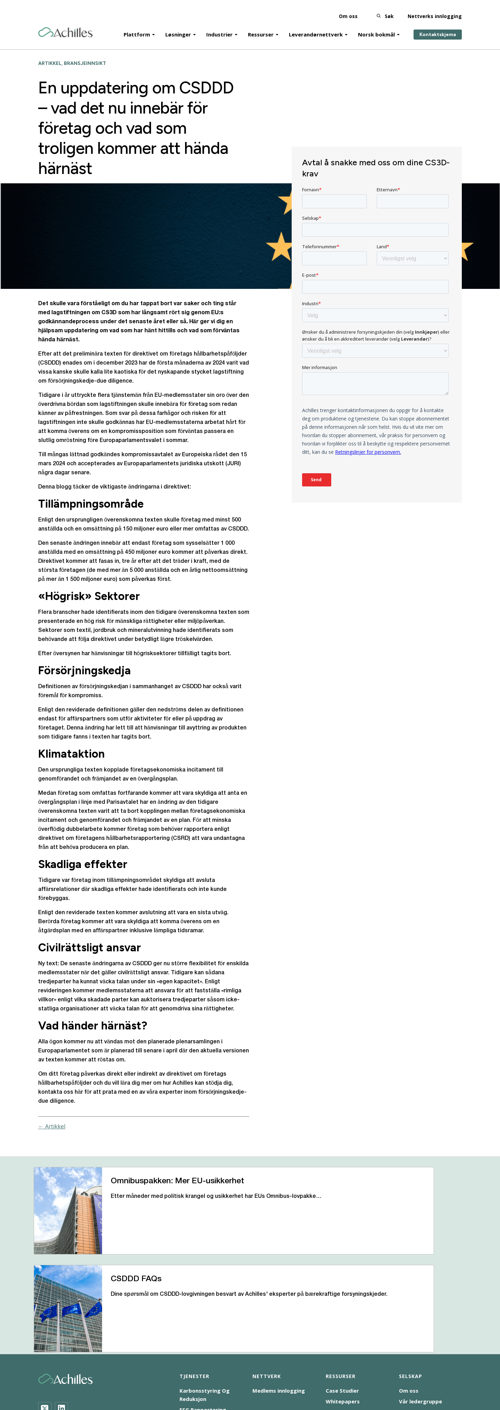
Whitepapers (343, 1312)
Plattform (137, 28)
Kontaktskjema (437, 29)
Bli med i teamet (420, 1323)
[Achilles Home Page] (65, 26)
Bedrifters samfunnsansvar (70, 1368)
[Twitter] (44, 1319)
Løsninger (178, 28)
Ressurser (261, 28)
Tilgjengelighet (56, 1377)
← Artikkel (51, 1126)
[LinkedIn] (61, 1319)
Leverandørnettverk (316, 28)
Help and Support (349, 1323)
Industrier (219, 28)
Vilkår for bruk (391, 1368)
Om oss (348, 10)
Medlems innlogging (278, 1301)
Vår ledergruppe (420, 1312)
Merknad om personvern (334, 1368)
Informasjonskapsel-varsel (145, 1368)
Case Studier (342, 1301)
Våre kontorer (417, 1333)
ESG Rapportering (203, 1320)
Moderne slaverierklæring (218, 1368)
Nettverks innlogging (435, 10)
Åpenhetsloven (277, 1368)
